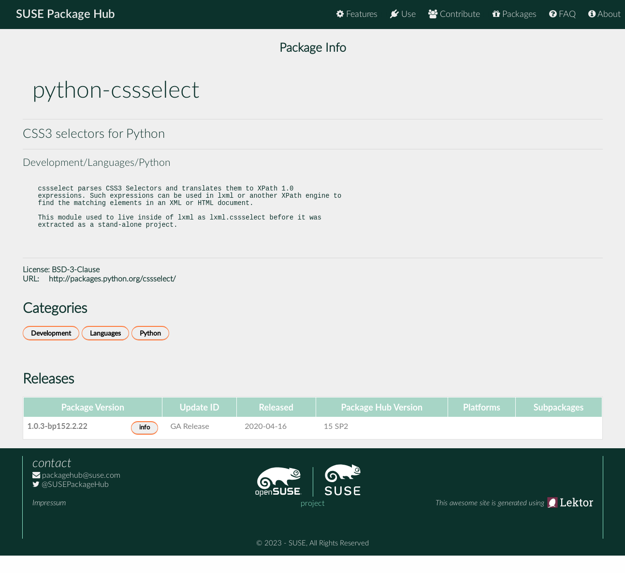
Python (150, 350)
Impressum (49, 520)
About (604, 14)
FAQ (562, 14)
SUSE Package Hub (65, 14)
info (144, 445)
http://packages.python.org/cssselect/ (112, 296)
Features (357, 14)
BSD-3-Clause (76, 287)
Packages (515, 14)
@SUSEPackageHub (70, 502)
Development (51, 350)
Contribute (454, 14)
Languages (105, 350)
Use (403, 14)
